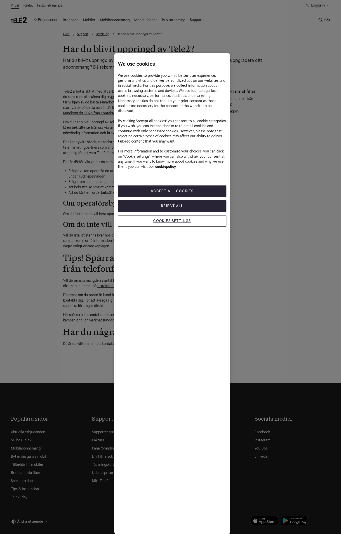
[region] (172, 293)
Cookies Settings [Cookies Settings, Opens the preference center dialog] (172, 221)
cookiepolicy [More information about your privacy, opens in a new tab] (165, 166)
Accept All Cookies (172, 191)
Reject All (172, 206)
